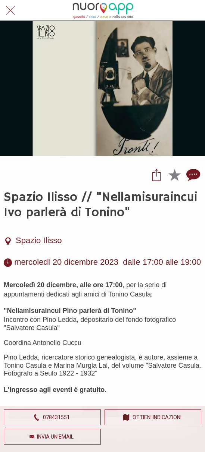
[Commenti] (192, 174)
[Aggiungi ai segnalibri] (174, 174)
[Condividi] (156, 174)
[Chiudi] (10, 10)
